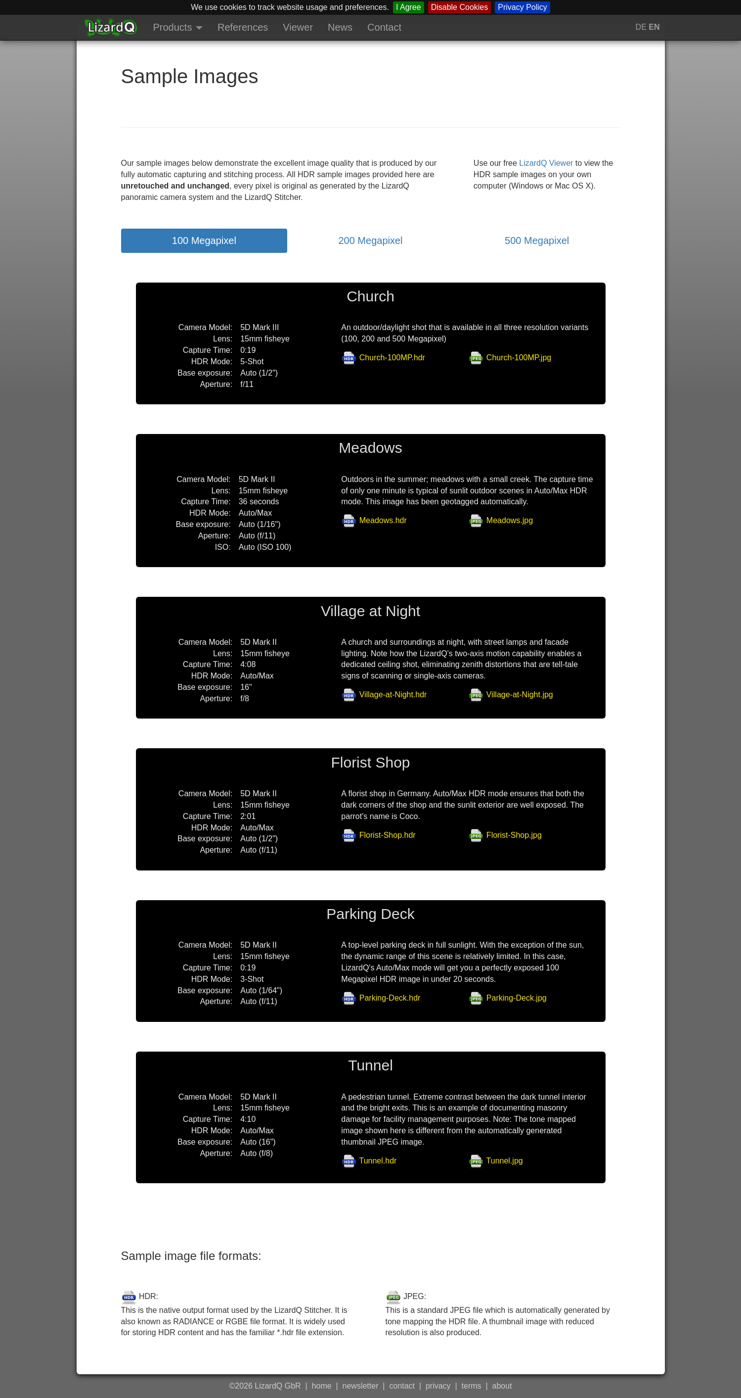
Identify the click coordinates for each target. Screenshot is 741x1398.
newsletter (361, 1386)
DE (642, 27)
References (243, 27)
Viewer (298, 27)
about (502, 1386)
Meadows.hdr (383, 520)
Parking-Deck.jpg (516, 998)
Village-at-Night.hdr (393, 694)
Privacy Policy (522, 7)
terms (471, 1386)
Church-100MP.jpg (518, 357)
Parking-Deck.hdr (390, 998)
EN (654, 27)
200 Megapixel (370, 240)
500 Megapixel (537, 240)
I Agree (408, 7)
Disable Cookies (459, 7)
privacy (438, 1386)
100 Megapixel (204, 240)
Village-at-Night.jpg (519, 694)
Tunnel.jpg (504, 1161)
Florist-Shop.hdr (387, 835)
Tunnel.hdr (377, 1161)
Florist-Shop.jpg (514, 835)
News (340, 27)
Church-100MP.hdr (392, 357)
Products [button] (178, 27)
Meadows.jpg (509, 520)
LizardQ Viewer (546, 163)
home (322, 1386)
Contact (384, 27)
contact (402, 1386)
